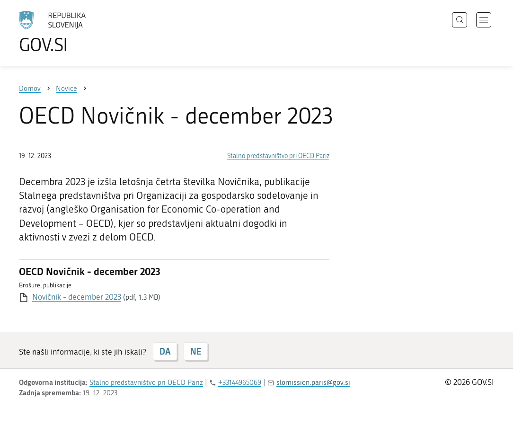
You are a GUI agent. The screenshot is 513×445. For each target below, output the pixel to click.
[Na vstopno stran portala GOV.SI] (78, 32)
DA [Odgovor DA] (164, 351)
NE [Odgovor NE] (195, 351)
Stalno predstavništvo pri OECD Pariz (278, 156)
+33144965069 (239, 382)
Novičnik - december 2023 (76, 297)
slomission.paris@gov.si (313, 382)
